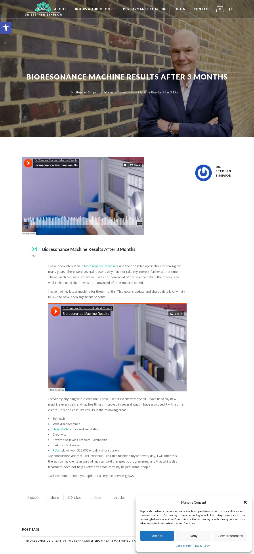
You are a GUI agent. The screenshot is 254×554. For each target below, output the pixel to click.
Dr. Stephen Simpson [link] (85, 92)
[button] (245, 502)
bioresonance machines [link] (101, 266)
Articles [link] (108, 92)
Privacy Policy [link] (202, 545)
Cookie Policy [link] (183, 545)
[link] (5, 28)
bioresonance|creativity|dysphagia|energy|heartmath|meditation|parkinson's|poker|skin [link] (105, 540)
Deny (193, 536)
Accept (157, 536)
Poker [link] (57, 450)
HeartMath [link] (60, 429)
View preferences (230, 536)
